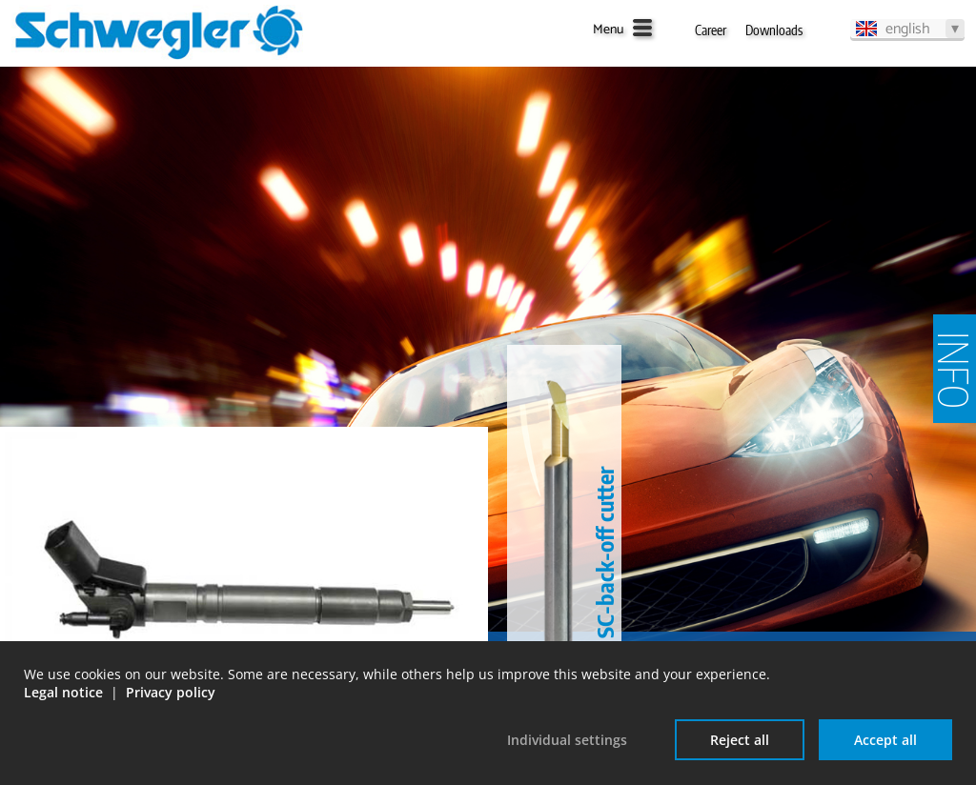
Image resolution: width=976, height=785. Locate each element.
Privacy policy (170, 692)
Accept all (885, 740)
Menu (608, 30)
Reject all (739, 740)
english (907, 28)
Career (710, 30)
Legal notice (63, 692)
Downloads (774, 30)
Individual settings (567, 740)
